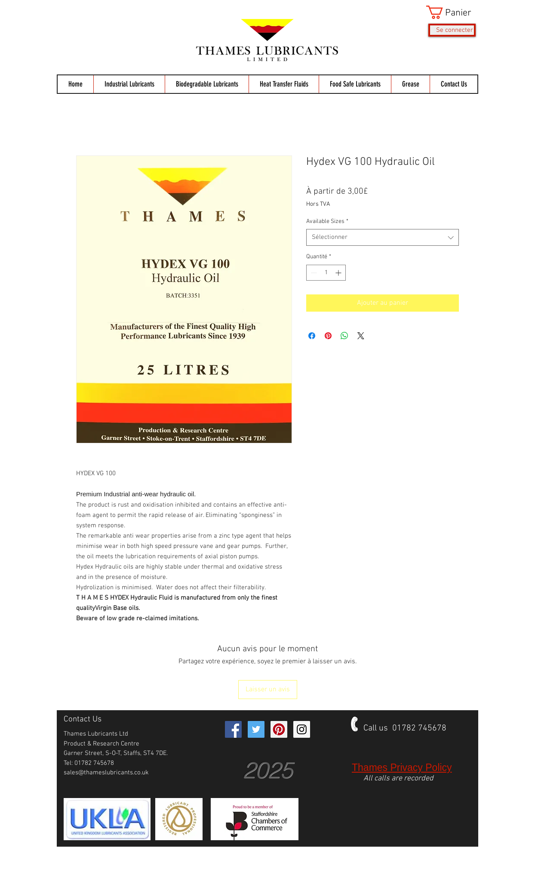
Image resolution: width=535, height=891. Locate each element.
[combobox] (382, 237)
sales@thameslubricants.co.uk (106, 773)
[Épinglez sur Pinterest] (328, 336)
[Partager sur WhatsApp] (344, 336)
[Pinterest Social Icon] (279, 729)
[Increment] (339, 272)
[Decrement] (312, 272)
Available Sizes (327, 221)
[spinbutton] (326, 272)
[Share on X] (361, 336)
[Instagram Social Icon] (301, 729)
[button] (451, 12)
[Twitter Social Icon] (256, 729)
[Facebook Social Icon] (233, 729)
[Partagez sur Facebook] (312, 336)
